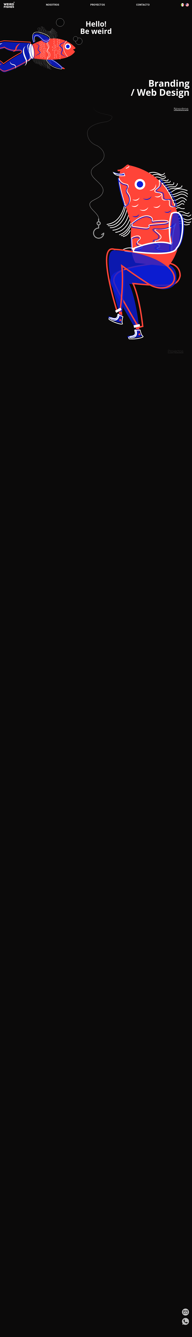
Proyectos (97, 4)
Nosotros (52, 4)
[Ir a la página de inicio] (9, 5)
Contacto (143, 4)
